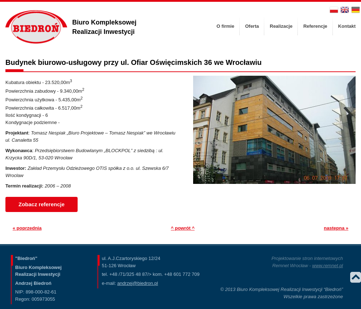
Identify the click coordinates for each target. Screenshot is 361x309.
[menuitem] (225, 26)
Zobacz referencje (41, 204)
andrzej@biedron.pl (137, 283)
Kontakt (347, 26)
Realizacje (281, 26)
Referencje (315, 26)
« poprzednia (27, 228)
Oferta (252, 26)
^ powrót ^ (183, 228)
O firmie (225, 26)
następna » (336, 228)
